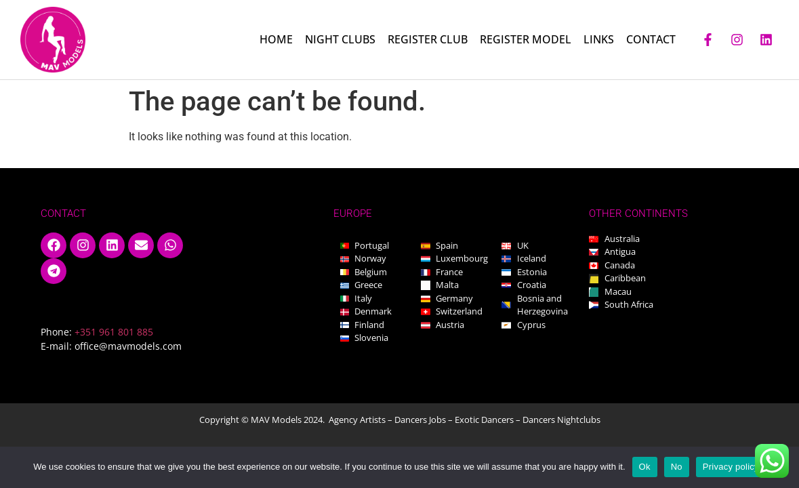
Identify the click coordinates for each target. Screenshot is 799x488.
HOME (276, 39)
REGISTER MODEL (525, 39)
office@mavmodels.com (128, 346)
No (676, 467)
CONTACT (651, 39)
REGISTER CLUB (428, 39)
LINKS (598, 39)
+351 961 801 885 (114, 331)
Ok (645, 467)
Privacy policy (731, 467)
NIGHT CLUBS (340, 39)
